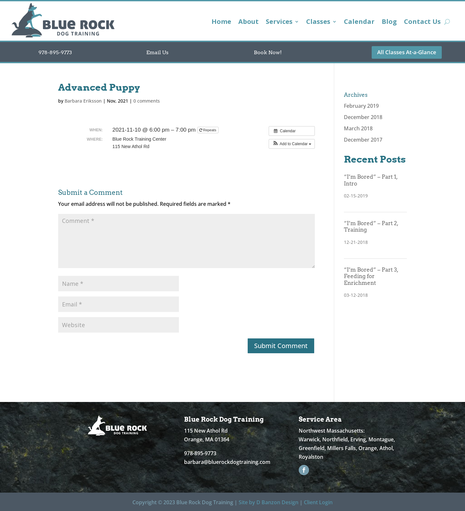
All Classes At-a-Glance (406, 52)
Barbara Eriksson (83, 101)
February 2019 (361, 105)
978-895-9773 (55, 52)
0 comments (146, 101)
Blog (389, 22)
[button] (292, 143)
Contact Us (422, 22)
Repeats (208, 130)
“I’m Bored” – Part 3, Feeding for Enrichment (371, 276)
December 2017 (363, 139)
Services (279, 22)
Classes (318, 22)
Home (221, 22)
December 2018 (363, 117)
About (248, 22)
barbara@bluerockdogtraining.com (227, 462)
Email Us (157, 52)
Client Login (318, 502)
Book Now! (268, 52)
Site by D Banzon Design (268, 502)
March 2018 (358, 128)
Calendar (359, 22)
